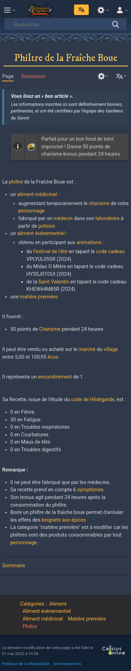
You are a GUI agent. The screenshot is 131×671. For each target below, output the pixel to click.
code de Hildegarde (92, 400)
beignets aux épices (64, 520)
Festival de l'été (50, 252)
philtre (16, 182)
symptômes (90, 490)
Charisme (49, 329)
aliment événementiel (41, 233)
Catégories (32, 604)
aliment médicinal (37, 194)
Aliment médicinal (43, 619)
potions (46, 226)
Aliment (57, 604)
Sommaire (13, 566)
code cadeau (110, 252)
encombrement (55, 377)
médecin (63, 218)
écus (53, 357)
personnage (32, 211)
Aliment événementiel (47, 611)
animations (89, 242)
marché (87, 349)
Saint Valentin (53, 282)
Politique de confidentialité (25, 663)
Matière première (87, 619)
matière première (39, 297)
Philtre (30, 627)
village (110, 349)
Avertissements (67, 663)
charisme (99, 203)
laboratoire (108, 218)
